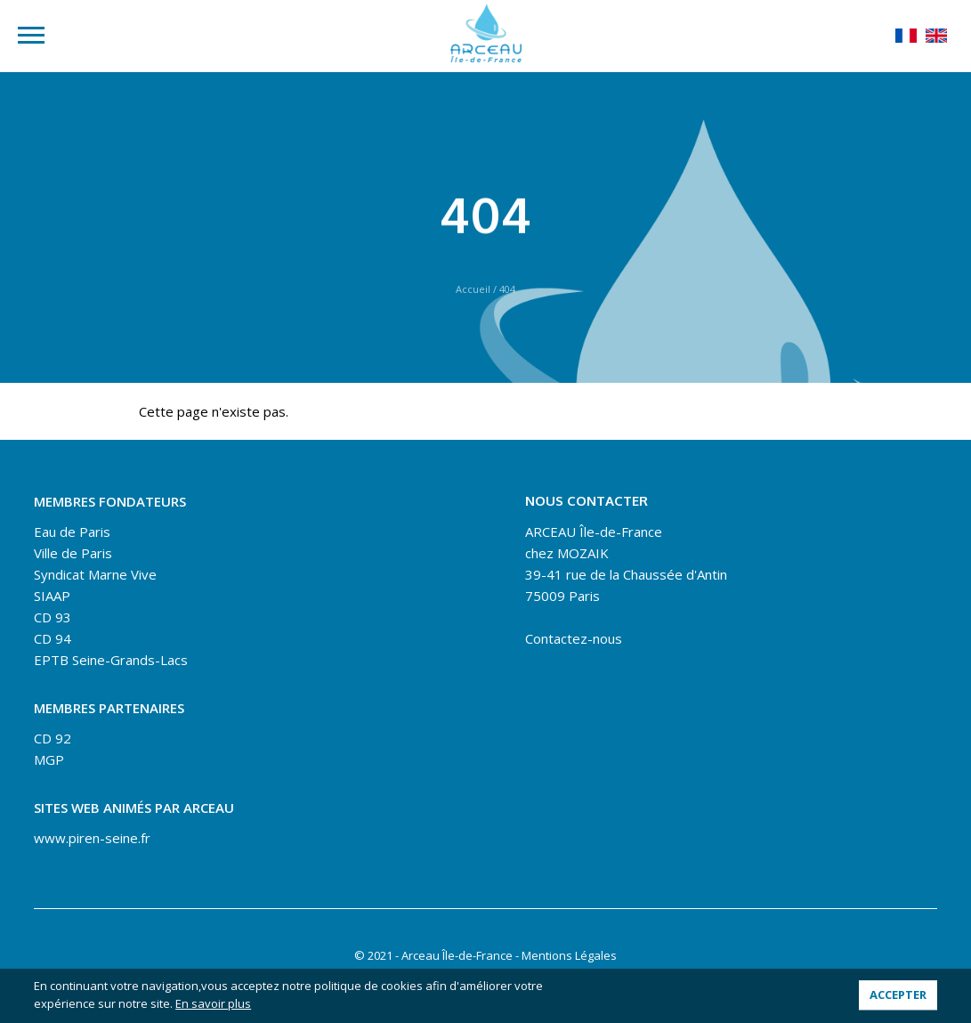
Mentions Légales (569, 955)
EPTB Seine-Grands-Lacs (111, 660)
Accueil (473, 289)
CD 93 (52, 617)
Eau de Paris (72, 531)
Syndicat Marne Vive (95, 574)
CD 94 (52, 638)
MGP (49, 759)
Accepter (898, 995)
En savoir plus (213, 1003)
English (936, 35)
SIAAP (52, 596)
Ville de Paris (73, 553)
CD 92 (52, 738)
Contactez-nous (573, 638)
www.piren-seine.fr (92, 838)
